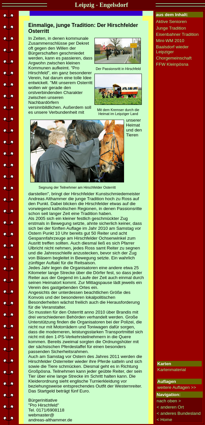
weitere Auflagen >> (176, 387)
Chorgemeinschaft (174, 58)
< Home (164, 419)
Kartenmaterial (171, 369)
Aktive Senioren (171, 21)
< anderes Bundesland (179, 413)
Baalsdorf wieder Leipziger (172, 49)
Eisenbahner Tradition (177, 34)
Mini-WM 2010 (170, 40)
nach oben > (169, 400)
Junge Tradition (171, 28)
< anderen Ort (170, 407)
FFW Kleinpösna (172, 64)
